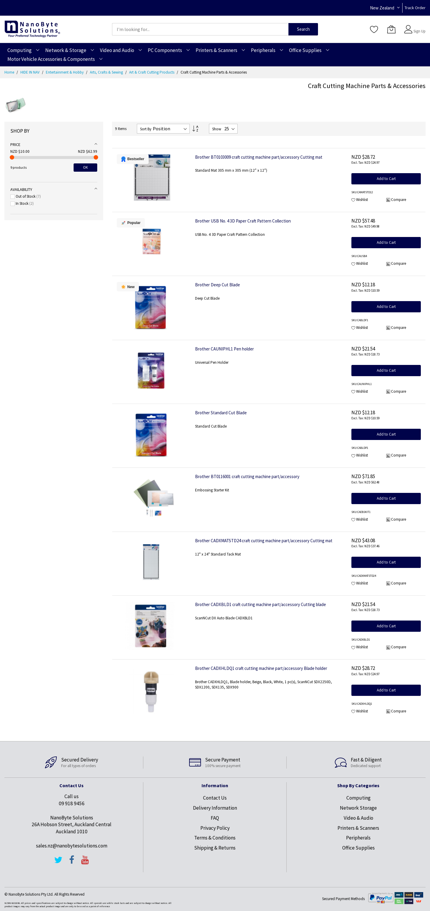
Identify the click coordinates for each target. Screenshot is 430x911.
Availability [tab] (21, 189)
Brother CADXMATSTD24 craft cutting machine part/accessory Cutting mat (263, 540)
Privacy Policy (215, 828)
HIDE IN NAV (30, 72)
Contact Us (215, 798)
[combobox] (200, 29)
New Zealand (382, 8)
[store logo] (32, 29)
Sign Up (419, 31)
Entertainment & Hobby (65, 72)
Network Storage (358, 808)
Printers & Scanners (358, 828)
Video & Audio (358, 818)
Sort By (145, 128)
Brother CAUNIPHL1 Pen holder (224, 349)
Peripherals (358, 837)
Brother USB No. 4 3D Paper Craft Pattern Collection (243, 221)
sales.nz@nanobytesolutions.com (71, 845)
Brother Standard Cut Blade (221, 412)
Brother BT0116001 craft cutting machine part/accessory (247, 476)
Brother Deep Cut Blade (217, 285)
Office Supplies (358, 848)
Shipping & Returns (215, 848)
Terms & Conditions (215, 837)
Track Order (415, 7)
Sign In (418, 26)
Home (9, 72)
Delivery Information (215, 808)
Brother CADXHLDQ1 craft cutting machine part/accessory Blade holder (261, 668)
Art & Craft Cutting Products (152, 72)
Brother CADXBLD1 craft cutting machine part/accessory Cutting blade (260, 604)
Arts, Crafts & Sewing (107, 72)
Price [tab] (15, 144)
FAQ (215, 818)
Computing (358, 798)
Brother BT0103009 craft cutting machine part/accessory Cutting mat (258, 157)
